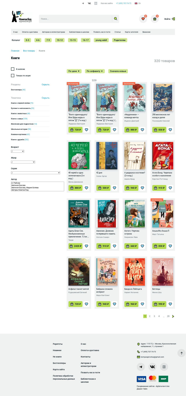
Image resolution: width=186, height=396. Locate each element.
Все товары (29, 50)
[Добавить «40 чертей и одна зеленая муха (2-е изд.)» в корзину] (75, 188)
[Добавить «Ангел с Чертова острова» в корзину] (131, 246)
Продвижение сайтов (145, 386)
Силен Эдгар (101, 176)
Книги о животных (20, 114)
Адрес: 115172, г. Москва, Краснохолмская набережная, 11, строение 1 (156, 345)
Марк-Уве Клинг (103, 295)
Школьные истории (21, 129)
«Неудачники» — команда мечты (131, 116)
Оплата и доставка (30, 32)
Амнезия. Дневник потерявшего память (105, 232)
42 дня (99, 172)
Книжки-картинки (20, 134)
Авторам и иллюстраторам (53, 32)
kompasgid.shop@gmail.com (150, 357)
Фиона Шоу (157, 292)
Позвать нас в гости (101, 32)
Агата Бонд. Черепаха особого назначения (162, 174)
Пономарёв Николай (161, 121)
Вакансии (146, 32)
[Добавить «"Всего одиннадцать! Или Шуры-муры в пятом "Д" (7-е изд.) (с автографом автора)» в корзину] (103, 130)
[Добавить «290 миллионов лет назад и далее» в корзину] (159, 130)
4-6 (38, 40)
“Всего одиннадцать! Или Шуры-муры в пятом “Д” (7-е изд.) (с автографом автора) (106, 117)
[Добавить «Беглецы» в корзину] (159, 304)
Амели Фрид (129, 179)
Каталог (16, 40)
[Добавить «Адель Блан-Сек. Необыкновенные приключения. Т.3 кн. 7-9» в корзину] (75, 246)
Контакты (85, 357)
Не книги (57, 357)
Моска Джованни (75, 182)
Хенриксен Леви (131, 237)
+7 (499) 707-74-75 (123, 3)
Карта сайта (59, 369)
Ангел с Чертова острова (131, 232)
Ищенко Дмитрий (131, 121)
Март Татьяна (158, 234)
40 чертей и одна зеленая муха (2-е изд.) (76, 175)
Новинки (57, 350)
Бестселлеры (18, 90)
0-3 (27, 40)
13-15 (73, 40)
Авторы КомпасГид (37, 190)
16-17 (86, 40)
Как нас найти (107, 3)
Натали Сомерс (102, 237)
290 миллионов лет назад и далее (161, 116)
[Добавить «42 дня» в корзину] (103, 188)
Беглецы (156, 289)
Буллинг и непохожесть (22, 108)
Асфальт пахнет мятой (78, 289)
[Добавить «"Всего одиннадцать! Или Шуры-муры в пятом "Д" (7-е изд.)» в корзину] (75, 130)
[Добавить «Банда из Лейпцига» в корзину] (131, 304)
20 (168, 316)
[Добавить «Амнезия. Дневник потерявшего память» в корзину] (103, 246)
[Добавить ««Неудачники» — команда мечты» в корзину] (131, 130)
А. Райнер (37, 183)
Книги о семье (19, 119)
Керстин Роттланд (160, 179)
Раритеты (57, 344)
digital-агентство (162, 386)
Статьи (118, 32)
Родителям (119, 40)
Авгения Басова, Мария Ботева (37, 187)
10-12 (60, 40)
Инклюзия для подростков (24, 124)
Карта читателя (131, 32)
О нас (15, 32)
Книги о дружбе (20, 140)
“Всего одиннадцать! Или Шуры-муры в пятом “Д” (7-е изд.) (77, 117)
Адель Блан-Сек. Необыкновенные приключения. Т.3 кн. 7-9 (78, 234)
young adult (101, 40)
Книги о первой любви (22, 103)
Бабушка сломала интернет (104, 290)
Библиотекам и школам (79, 32)
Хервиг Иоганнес (131, 292)
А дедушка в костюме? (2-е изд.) (134, 174)
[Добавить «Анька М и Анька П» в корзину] (159, 246)
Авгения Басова (37, 185)
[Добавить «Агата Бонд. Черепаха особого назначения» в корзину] (159, 188)
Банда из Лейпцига (133, 289)
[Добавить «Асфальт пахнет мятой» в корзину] (75, 304)
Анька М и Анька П (160, 231)
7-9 (48, 40)
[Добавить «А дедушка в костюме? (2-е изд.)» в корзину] (131, 188)
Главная (15, 50)
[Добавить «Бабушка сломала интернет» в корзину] (103, 304)
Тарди (70, 240)
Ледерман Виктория (76, 124)
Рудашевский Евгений (77, 292)
